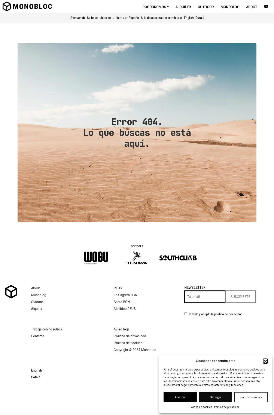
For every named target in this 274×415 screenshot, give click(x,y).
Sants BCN (122, 302)
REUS (118, 288)
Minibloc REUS (125, 309)
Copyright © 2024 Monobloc (135, 350)
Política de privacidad (227, 407)
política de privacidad (228, 314)
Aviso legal (122, 329)
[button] (265, 361)
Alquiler (36, 309)
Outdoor (37, 302)
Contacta (37, 336)
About (35, 288)
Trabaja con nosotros (46, 329)
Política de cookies (201, 407)
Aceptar (180, 397)
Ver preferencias (251, 397)
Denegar (215, 397)
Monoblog (38, 295)
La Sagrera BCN (125, 295)
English (189, 17)
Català (199, 17)
